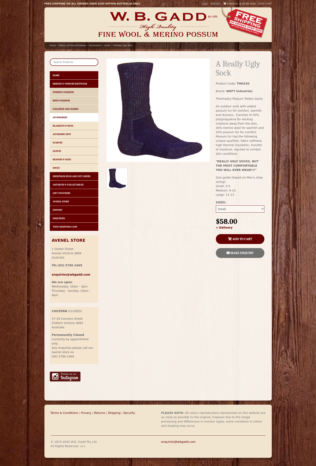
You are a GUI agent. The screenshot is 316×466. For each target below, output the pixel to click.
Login (205, 3)
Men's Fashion (61, 100)
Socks (107, 45)
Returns (99, 412)
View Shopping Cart (65, 226)
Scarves (57, 142)
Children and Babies (66, 109)
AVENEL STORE (68, 240)
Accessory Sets (62, 134)
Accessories (95, 45)
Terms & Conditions (64, 412)
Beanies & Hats (62, 159)
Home (53, 45)
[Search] (74, 62)
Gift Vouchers (61, 193)
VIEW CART (265, 3)
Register (216, 3)
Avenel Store (61, 201)
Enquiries (59, 218)
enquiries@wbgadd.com (178, 441)
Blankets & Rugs (63, 125)
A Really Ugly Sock (123, 45)
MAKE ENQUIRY (240, 253)
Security (129, 412)
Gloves (57, 151)
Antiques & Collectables (68, 184)
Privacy (86, 412)
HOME (56, 75)
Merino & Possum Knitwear (72, 45)
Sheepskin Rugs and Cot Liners (72, 176)
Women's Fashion (63, 92)
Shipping (114, 412)
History (57, 209)
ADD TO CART (240, 239)
